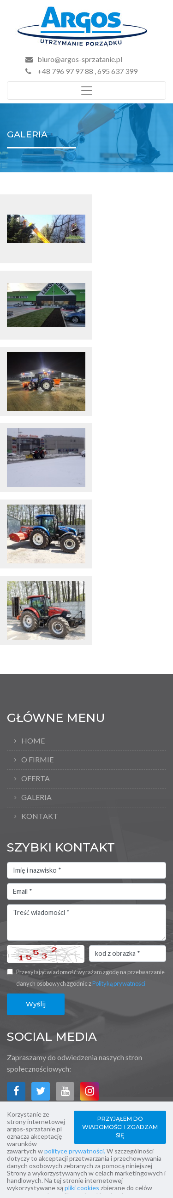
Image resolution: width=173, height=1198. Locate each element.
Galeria (36, 797)
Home (33, 740)
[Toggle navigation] (86, 90)
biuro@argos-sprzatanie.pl (79, 59)
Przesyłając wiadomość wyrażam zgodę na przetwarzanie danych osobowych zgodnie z (90, 978)
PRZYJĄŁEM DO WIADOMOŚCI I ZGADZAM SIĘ (120, 1127)
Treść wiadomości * (86, 922)
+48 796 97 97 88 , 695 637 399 (81, 71)
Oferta (35, 778)
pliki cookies (82, 1188)
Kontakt (39, 816)
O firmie (37, 759)
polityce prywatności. (74, 1151)
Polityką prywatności (118, 983)
